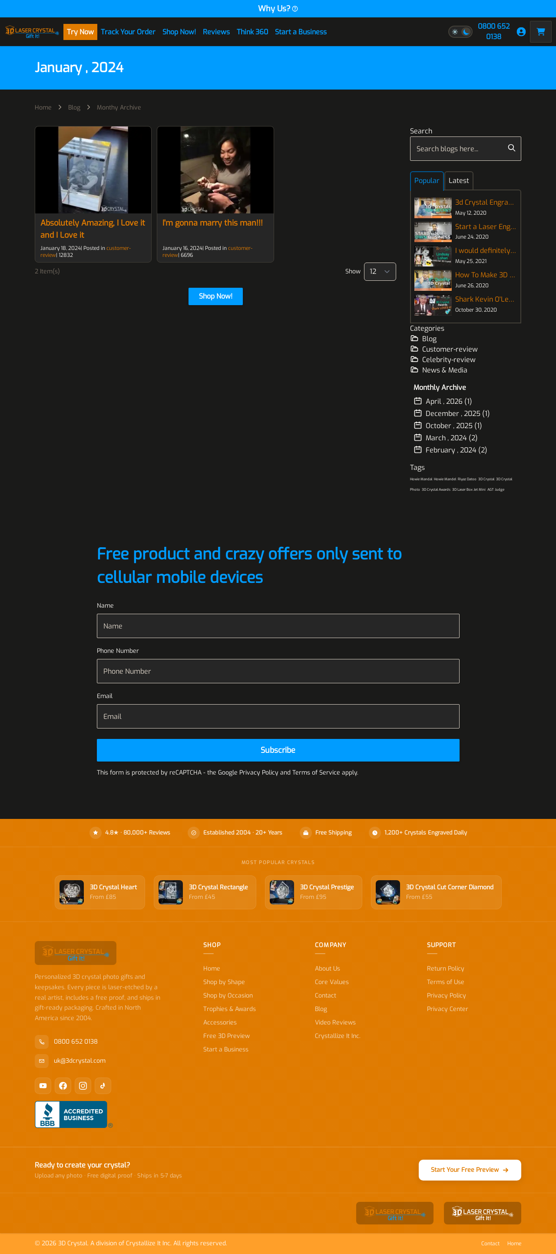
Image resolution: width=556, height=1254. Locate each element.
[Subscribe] (278, 750)
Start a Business (301, 32)
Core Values (332, 982)
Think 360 (252, 32)
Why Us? (278, 8)
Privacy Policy (446, 995)
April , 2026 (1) (443, 401)
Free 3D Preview (226, 1036)
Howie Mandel (445, 479)
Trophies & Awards (229, 1009)
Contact (325, 995)
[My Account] (521, 32)
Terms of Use (445, 982)
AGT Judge (495, 489)
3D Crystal (486, 479)
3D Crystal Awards (436, 489)
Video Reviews (335, 1022)
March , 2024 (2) (446, 437)
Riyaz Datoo (467, 479)
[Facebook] (63, 1086)
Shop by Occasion (228, 995)
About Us (327, 969)
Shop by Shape (224, 982)
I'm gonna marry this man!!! (212, 223)
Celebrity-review (443, 359)
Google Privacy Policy (248, 772)
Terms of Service (316, 772)
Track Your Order (128, 32)
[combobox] (465, 148)
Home (43, 107)
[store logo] (32, 32)
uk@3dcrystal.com (70, 1061)
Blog (74, 107)
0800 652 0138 (494, 31)
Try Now (80, 32)
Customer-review (444, 349)
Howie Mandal (421, 479)
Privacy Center (447, 1009)
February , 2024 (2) (450, 450)
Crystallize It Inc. (338, 1036)
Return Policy (445, 969)
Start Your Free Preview (470, 1170)
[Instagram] (83, 1086)
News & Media (438, 370)
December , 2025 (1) (452, 413)
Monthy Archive (119, 107)
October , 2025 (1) (448, 425)
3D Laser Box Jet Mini (469, 489)
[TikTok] (103, 1086)
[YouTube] (43, 1086)
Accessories (220, 1022)
